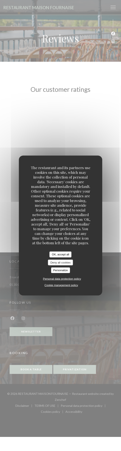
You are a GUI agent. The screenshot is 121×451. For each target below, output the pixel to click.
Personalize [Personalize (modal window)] (60, 270)
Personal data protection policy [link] (62, 278)
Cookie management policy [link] (61, 285)
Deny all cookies (60, 262)
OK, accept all (60, 254)
